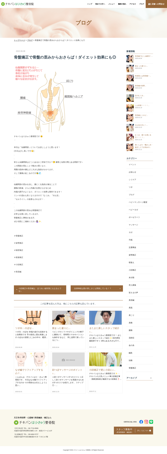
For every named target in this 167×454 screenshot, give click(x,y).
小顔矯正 (132, 270)
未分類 (131, 278)
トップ (89, 4)
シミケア (132, 180)
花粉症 (131, 338)
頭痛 (130, 360)
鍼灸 (130, 353)
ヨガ (130, 232)
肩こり (131, 315)
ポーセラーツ (134, 217)
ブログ (141, 4)
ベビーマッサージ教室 (138, 202)
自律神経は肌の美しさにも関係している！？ (92, 288)
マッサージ (133, 225)
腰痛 (130, 330)
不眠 (130, 240)
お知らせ (132, 172)
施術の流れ (122, 4)
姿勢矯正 (132, 255)
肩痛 (130, 323)
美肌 (130, 308)
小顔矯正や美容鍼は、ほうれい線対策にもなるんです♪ (40, 289)
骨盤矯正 (132, 368)
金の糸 (131, 345)
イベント (132, 165)
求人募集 (132, 285)
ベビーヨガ (133, 210)
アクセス (132, 4)
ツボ (130, 187)
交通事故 (132, 247)
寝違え (131, 262)
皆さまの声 (133, 293)
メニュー (111, 4)
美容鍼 (131, 300)
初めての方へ (100, 4)
